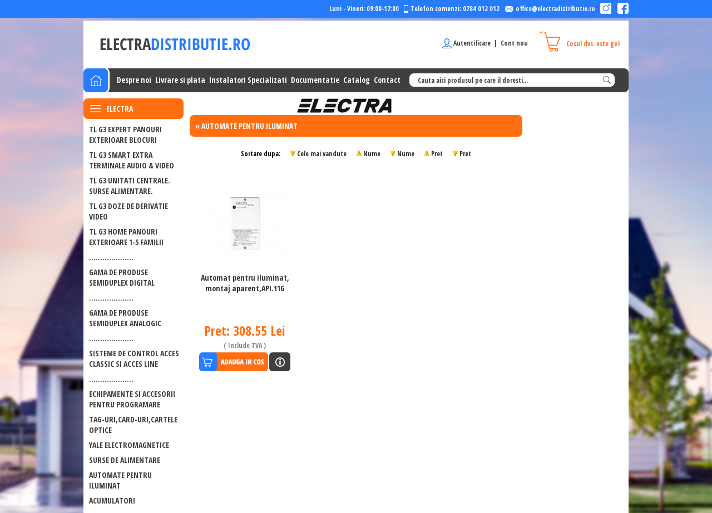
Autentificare (472, 43)
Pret (437, 153)
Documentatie (315, 79)
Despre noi (134, 79)
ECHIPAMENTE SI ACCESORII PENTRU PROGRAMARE (132, 399)
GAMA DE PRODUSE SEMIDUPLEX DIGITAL (122, 277)
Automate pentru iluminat (120, 480)
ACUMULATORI (112, 500)
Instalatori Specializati (248, 79)
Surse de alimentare (124, 460)
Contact (387, 79)
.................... (111, 257)
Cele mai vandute (322, 153)
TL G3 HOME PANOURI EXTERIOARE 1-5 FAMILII (126, 236)
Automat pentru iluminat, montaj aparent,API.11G (245, 282)
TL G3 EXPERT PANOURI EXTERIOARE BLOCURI (125, 134)
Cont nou (514, 43)
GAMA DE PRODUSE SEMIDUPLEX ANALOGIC (125, 317)
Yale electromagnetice (129, 445)
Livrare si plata (180, 79)
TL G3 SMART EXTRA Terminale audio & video (131, 160)
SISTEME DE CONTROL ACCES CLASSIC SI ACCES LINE (134, 358)
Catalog (356, 79)
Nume (371, 153)
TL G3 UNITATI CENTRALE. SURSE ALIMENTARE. (129, 185)
